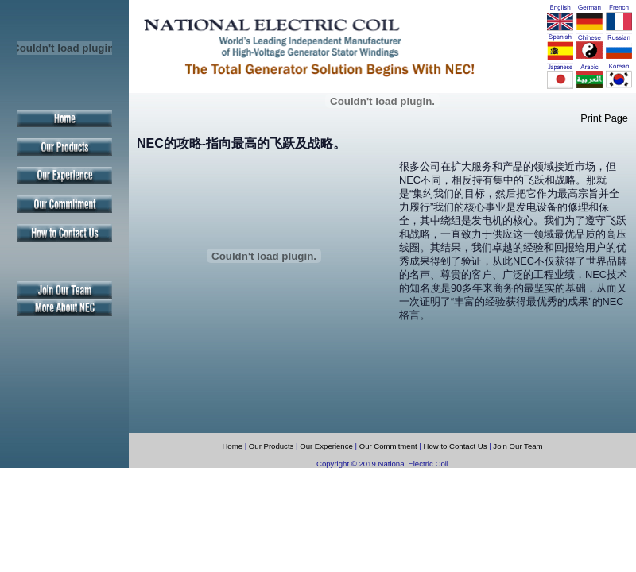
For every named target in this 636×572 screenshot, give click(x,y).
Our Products (271, 446)
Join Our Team (517, 446)
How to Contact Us (457, 446)
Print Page (604, 118)
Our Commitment (388, 446)
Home (232, 446)
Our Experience (326, 446)
